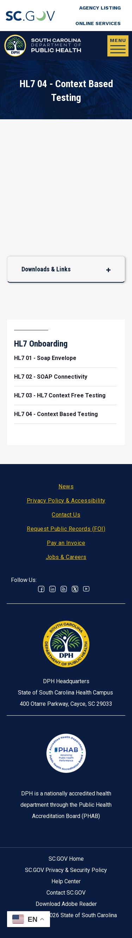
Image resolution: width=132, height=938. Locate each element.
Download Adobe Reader (66, 904)
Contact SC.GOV (66, 892)
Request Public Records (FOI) (66, 528)
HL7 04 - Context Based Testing (56, 414)
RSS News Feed (64, 589)
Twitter (75, 589)
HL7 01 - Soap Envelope (45, 358)
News (66, 486)
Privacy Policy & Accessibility (66, 500)
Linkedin (52, 589)
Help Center (66, 881)
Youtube (86, 589)
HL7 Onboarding (41, 344)
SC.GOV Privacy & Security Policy (66, 870)
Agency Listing (100, 8)
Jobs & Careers (66, 557)
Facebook (41, 589)
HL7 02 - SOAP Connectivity (50, 376)
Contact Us (66, 514)
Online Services (98, 23)
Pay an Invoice (66, 543)
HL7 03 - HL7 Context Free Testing (60, 395)
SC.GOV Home (66, 858)
